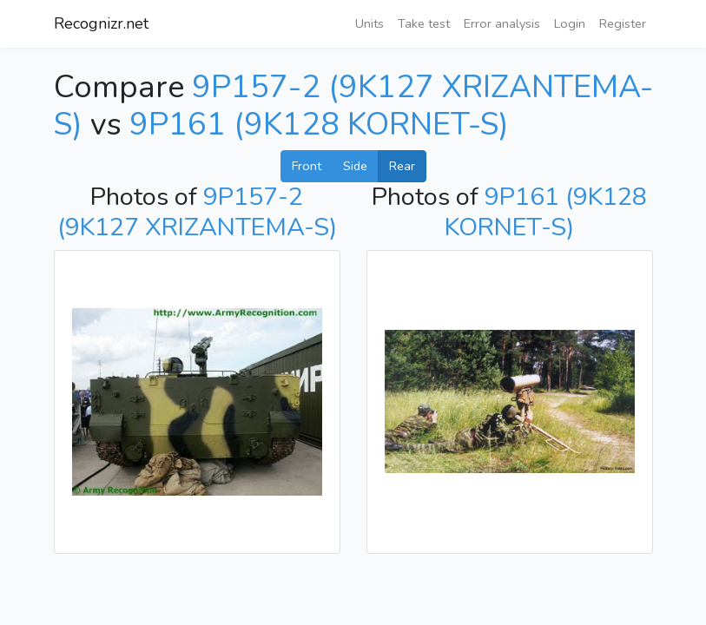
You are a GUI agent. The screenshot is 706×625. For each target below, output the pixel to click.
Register (622, 23)
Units (369, 23)
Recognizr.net (101, 23)
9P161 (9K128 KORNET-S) (319, 124)
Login (569, 23)
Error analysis (502, 23)
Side (355, 165)
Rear (402, 165)
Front (306, 165)
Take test (424, 23)
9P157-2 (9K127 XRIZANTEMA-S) (197, 212)
